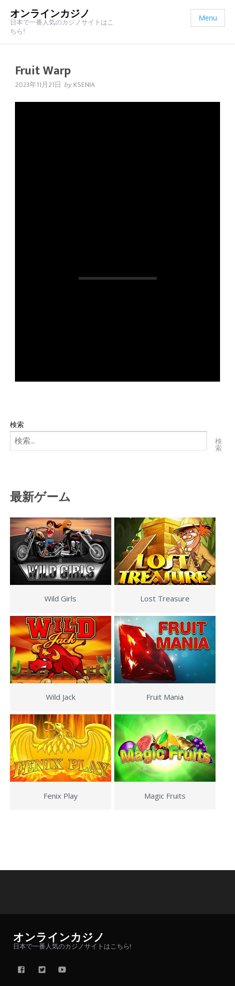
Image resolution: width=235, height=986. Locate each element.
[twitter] (41, 970)
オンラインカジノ (50, 13)
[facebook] (21, 970)
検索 (17, 424)
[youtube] (62, 970)
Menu (208, 17)
